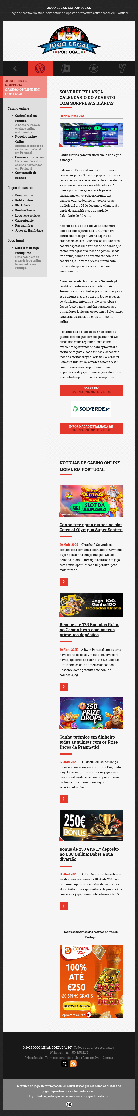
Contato (108, 1058)
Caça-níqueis (24, 220)
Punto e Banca (25, 210)
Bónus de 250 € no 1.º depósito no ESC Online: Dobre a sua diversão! (89, 854)
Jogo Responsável (87, 1058)
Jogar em (91, 390)
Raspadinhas (24, 225)
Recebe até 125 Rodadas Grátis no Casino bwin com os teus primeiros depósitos (89, 629)
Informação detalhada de (91, 428)
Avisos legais (33, 1058)
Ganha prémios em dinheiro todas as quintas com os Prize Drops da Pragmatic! (89, 742)
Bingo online (24, 195)
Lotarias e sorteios (28, 215)
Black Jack (22, 205)
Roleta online (24, 200)
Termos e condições (59, 1058)
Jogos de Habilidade (29, 230)
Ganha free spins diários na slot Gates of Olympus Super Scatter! (91, 527)
